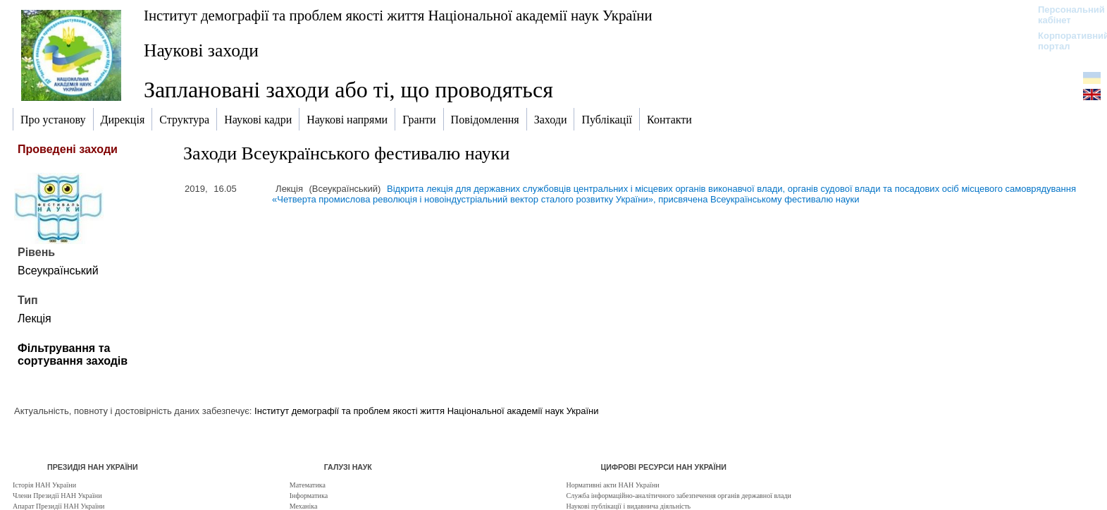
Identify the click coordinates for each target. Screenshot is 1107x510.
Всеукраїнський (58, 271)
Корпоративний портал (1064, 40)
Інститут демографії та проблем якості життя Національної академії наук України (398, 15)
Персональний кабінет (1064, 14)
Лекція (34, 318)
